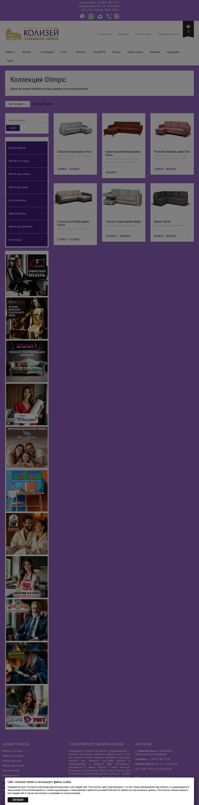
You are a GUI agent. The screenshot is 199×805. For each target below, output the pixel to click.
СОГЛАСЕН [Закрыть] (17, 799)
